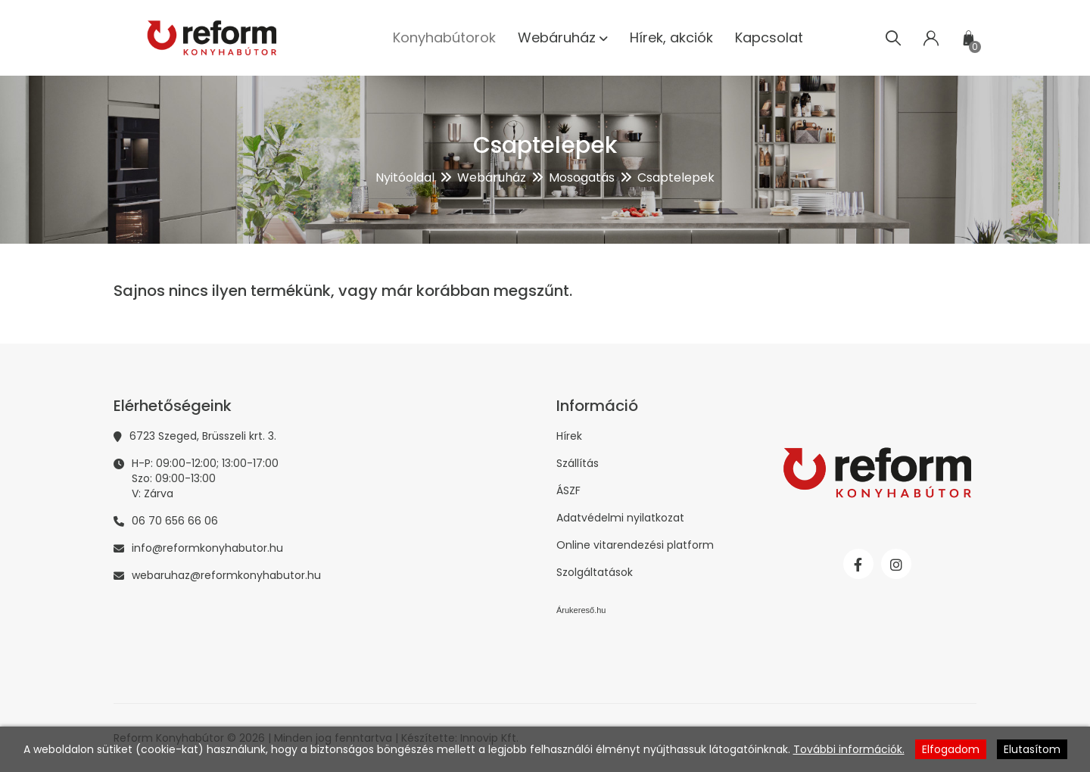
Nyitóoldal (404, 177)
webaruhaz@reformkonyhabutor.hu (226, 575)
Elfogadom (950, 749)
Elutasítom (1032, 749)
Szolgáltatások (594, 572)
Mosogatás (582, 177)
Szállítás (577, 463)
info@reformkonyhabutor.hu (207, 548)
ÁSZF (568, 490)
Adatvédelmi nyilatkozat (620, 517)
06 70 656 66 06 (175, 520)
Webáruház (491, 177)
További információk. (849, 749)
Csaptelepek (676, 177)
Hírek (569, 436)
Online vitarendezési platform (635, 545)
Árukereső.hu (581, 610)
